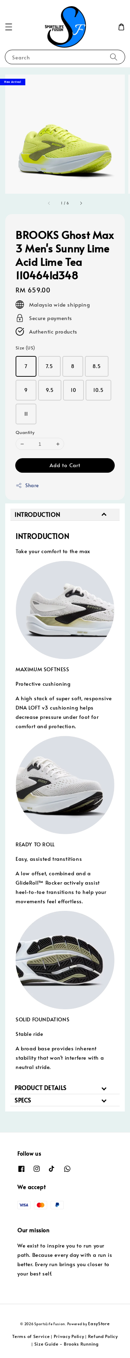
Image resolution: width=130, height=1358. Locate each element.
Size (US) (25, 348)
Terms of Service (31, 1336)
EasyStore (99, 1323)
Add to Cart (65, 465)
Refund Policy (103, 1336)
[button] (8, 27)
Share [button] (27, 485)
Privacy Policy (69, 1336)
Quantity (25, 432)
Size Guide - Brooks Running (66, 1344)
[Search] (114, 57)
